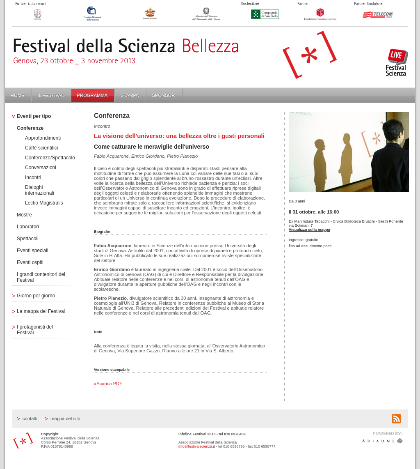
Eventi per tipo (34, 116)
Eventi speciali (32, 250)
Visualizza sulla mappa (309, 230)
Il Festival (51, 95)
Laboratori (28, 227)
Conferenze (30, 128)
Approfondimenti (43, 138)
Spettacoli (28, 238)
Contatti (30, 418)
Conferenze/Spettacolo (50, 158)
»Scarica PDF (108, 383)
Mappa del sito (65, 418)
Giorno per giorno (36, 296)
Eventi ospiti (30, 262)
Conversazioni (40, 167)
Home (18, 95)
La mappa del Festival (41, 311)
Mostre (24, 215)
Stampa (130, 95)
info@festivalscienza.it (196, 446)
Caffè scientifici (41, 148)
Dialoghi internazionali (39, 190)
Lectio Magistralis (44, 203)
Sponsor (163, 95)
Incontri (33, 177)
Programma (92, 95)
